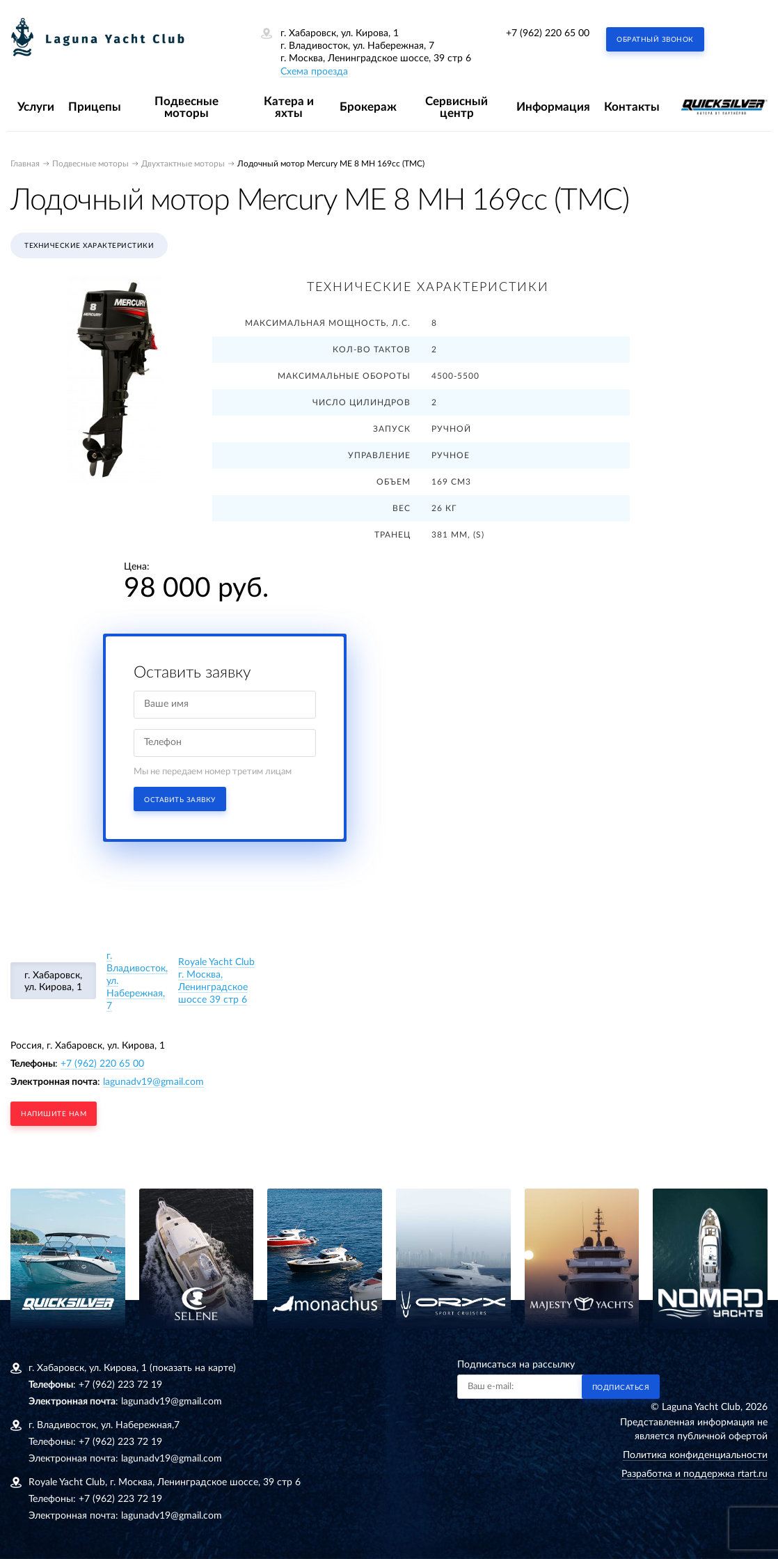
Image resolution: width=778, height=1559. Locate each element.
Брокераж (368, 107)
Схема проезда (314, 72)
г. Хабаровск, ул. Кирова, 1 (53, 981)
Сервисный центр (456, 107)
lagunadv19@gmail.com (153, 1082)
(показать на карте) (193, 1368)
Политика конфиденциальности (695, 1455)
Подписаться (621, 1387)
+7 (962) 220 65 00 (547, 33)
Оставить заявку (180, 800)
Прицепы (94, 107)
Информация (553, 107)
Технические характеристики (89, 245)
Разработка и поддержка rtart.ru (694, 1474)
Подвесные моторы (186, 107)
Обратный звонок (655, 39)
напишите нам (53, 1114)
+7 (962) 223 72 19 (120, 1385)
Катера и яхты (289, 107)
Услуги (35, 107)
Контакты (632, 107)
